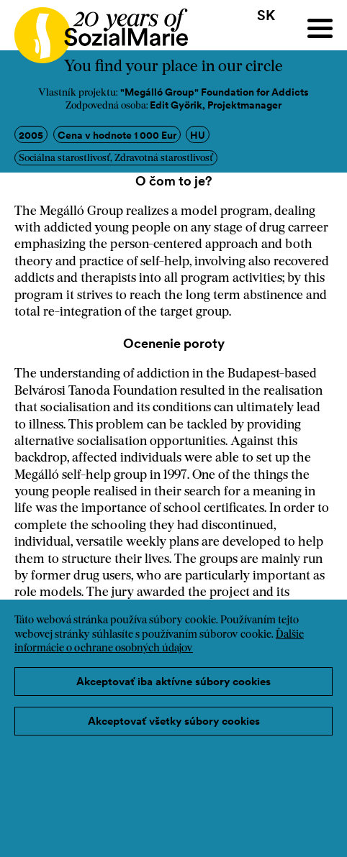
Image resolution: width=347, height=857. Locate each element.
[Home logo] (94, 28)
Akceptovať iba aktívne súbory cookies (173, 681)
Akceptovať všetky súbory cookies (174, 721)
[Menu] (320, 28)
